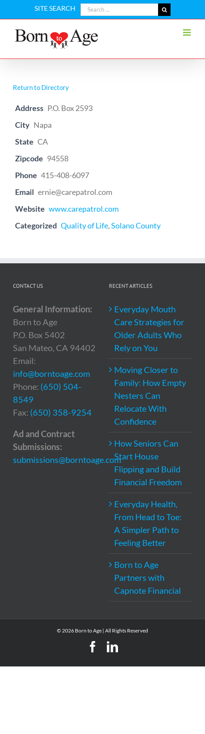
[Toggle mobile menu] (187, 32)
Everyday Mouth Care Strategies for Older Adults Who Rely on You (149, 328)
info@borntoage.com (51, 373)
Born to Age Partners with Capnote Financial (147, 577)
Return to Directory (41, 87)
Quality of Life (84, 225)
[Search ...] (119, 9)
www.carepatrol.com (84, 208)
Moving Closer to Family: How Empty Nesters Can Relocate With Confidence (150, 395)
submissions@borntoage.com (67, 459)
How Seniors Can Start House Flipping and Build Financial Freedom (148, 462)
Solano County (136, 225)
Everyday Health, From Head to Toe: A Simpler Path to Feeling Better (148, 523)
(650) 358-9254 (61, 412)
